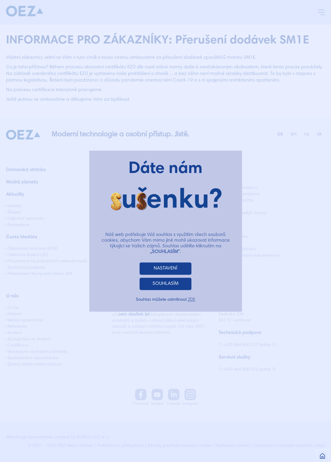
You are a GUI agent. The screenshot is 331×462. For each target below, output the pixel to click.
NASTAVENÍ (165, 268)
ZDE (191, 300)
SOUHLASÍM (165, 283)
